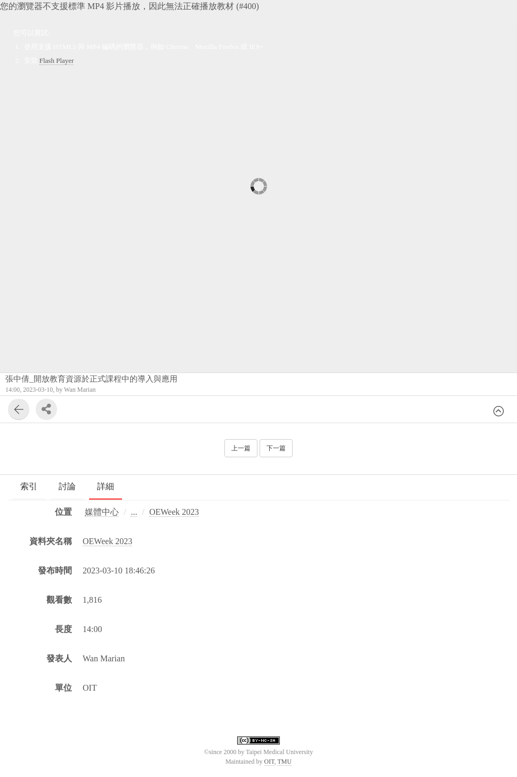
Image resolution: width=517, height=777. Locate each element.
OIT (269, 761)
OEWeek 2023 (174, 511)
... (134, 511)
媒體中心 (102, 511)
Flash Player (56, 60)
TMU (284, 761)
